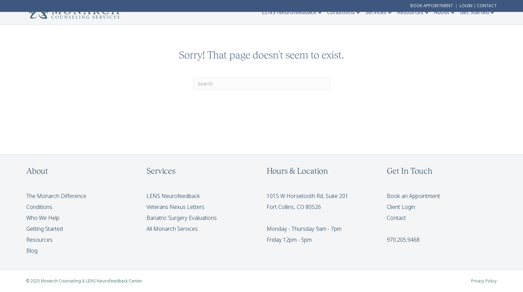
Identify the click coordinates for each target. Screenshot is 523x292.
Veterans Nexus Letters (175, 207)
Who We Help (42, 218)
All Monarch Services (172, 229)
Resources (410, 12)
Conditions (341, 12)
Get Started (474, 12)
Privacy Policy (484, 281)
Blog (32, 250)
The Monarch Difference (56, 196)
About (441, 12)
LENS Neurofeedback (289, 12)
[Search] (261, 84)
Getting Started (44, 229)
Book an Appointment (413, 196)
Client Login (401, 207)
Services (375, 12)
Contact (396, 218)
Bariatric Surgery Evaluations (181, 218)
